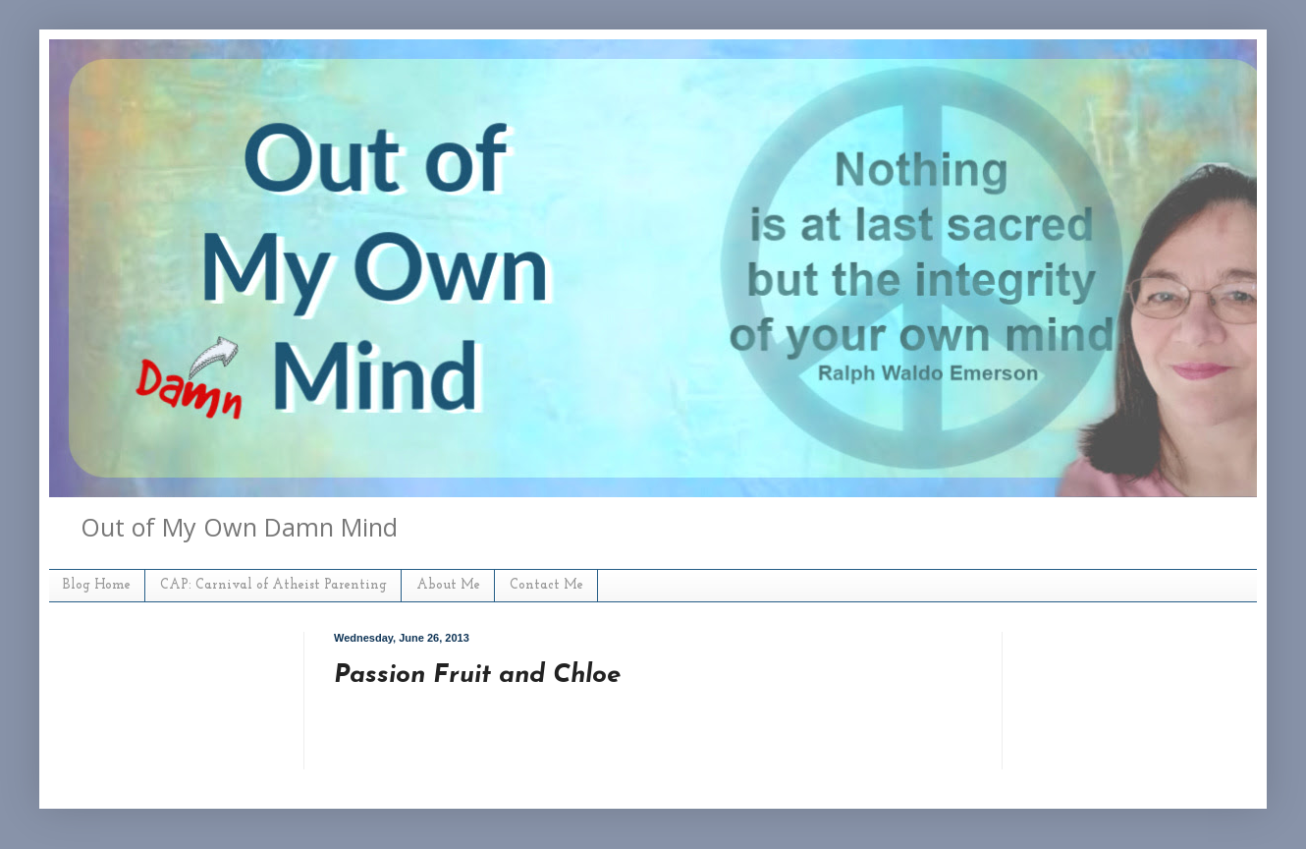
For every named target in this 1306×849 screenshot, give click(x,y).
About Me (448, 585)
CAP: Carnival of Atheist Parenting (273, 585)
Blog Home (97, 585)
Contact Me (546, 585)
